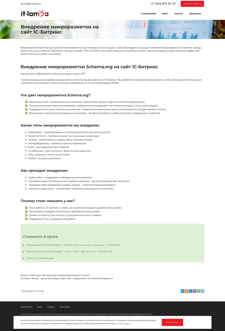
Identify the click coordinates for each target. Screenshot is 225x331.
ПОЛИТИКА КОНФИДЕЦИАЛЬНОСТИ (135, 314)
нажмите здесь (123, 323)
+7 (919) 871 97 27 (163, 3)
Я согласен (172, 322)
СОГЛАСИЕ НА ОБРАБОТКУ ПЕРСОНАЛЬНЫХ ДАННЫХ (45, 314)
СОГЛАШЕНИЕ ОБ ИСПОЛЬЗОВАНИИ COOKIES (94, 314)
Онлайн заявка (192, 3)
